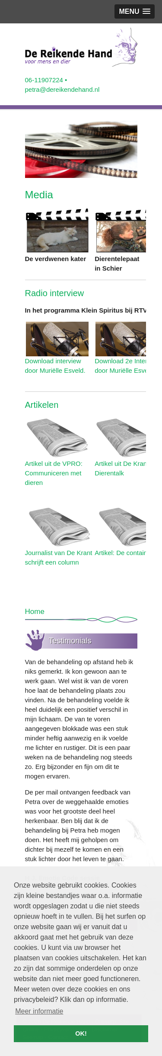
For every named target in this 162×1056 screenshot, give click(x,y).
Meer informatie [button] (39, 1011)
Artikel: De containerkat (128, 552)
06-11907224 (44, 80)
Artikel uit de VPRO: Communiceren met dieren (54, 473)
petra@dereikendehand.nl (62, 89)
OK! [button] (80, 1033)
